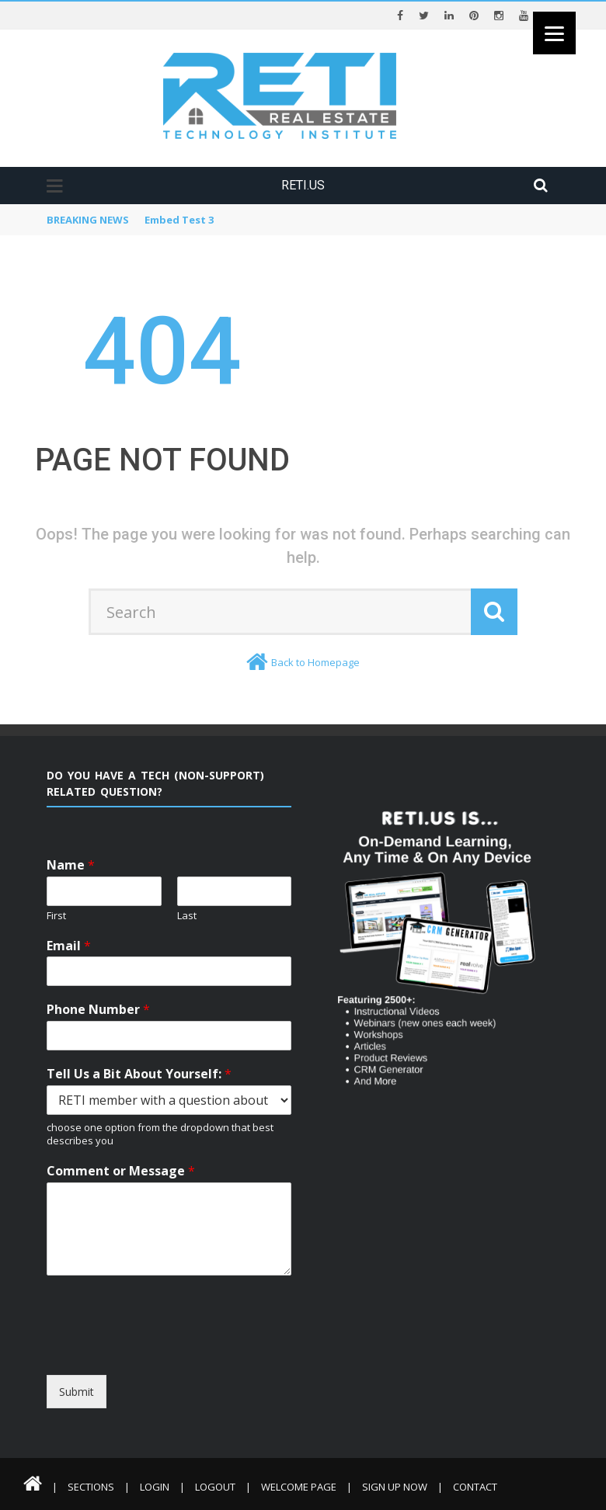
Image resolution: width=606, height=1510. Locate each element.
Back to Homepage (315, 662)
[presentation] (188, 1361)
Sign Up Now (394, 1487)
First (56, 915)
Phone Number (98, 1009)
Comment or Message (121, 1171)
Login (154, 1487)
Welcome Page (298, 1487)
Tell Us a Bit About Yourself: (139, 1074)
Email (69, 946)
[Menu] (554, 33)
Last (187, 915)
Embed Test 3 (179, 220)
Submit (76, 1391)
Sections (91, 1487)
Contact (475, 1487)
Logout (215, 1487)
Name (71, 865)
